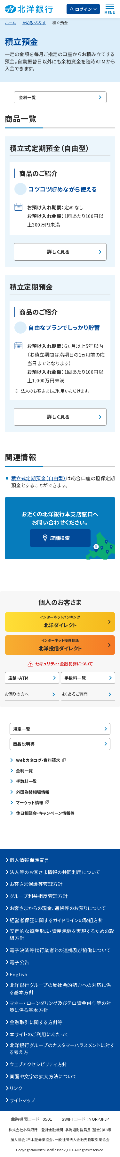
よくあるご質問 (74, 694)
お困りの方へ (17, 694)
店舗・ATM (18, 678)
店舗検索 (60, 537)
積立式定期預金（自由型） (38, 478)
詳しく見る (58, 251)
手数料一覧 (75, 678)
